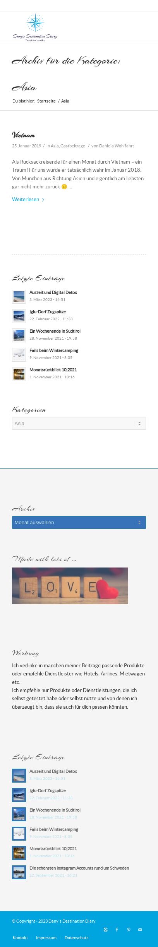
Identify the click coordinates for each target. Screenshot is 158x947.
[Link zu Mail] (140, 929)
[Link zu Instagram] (105, 929)
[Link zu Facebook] (117, 929)
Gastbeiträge (72, 146)
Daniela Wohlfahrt (116, 146)
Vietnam (23, 135)
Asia (55, 146)
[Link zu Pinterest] (128, 929)
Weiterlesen (29, 199)
